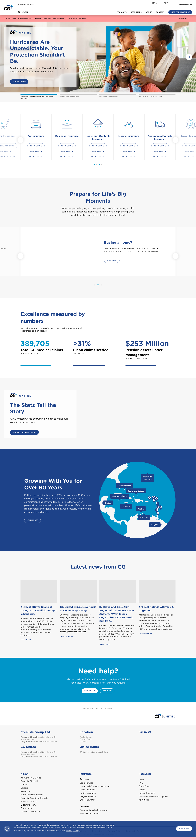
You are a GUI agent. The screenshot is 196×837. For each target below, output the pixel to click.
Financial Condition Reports (34, 798)
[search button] (18, 12)
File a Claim (144, 786)
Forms (142, 790)
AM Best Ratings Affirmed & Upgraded (156, 608)
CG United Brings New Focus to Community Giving (78, 608)
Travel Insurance (88, 790)
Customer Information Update (153, 796)
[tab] (97, 164)
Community (26, 808)
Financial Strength (29, 781)
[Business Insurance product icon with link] (67, 124)
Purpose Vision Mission (31, 795)
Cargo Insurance (88, 796)
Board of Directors (29, 801)
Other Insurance (87, 800)
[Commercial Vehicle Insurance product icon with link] (160, 124)
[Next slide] (175, 140)
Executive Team (28, 805)
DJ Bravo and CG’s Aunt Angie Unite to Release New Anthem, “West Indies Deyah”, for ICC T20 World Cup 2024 (116, 614)
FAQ (141, 783)
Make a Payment (147, 793)
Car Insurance (86, 783)
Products (122, 12)
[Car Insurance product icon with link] (36, 124)
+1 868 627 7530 (28, 5)
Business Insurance (89, 813)
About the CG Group (30, 778)
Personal (84, 779)
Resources (136, 12)
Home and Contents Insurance (94, 786)
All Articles (144, 800)
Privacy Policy (73, 830)
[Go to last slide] (21, 140)
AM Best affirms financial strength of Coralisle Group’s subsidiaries (38, 610)
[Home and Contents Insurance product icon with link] (98, 124)
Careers (24, 788)
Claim (167, 3)
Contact (160, 12)
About (149, 12)
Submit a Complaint (30, 811)
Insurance (86, 773)
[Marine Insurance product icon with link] (129, 124)
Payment (156, 3)
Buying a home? (118, 242)
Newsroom (25, 791)
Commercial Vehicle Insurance (94, 810)
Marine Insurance (88, 793)
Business (84, 806)
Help (141, 779)
